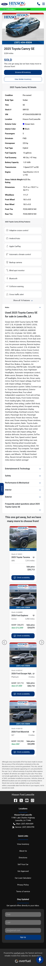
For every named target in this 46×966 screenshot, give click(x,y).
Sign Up (23, 937)
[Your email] (23, 930)
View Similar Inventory (23, 79)
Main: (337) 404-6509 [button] (23, 823)
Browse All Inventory (23, 72)
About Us (23, 851)
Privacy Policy (23, 885)
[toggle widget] (40, 960)
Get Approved (23, 871)
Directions (23, 858)
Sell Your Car (23, 864)
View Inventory (23, 844)
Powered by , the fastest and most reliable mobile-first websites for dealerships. (23, 956)
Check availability (22, 577)
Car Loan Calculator (23, 878)
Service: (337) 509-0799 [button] (23, 827)
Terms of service (23, 891)
